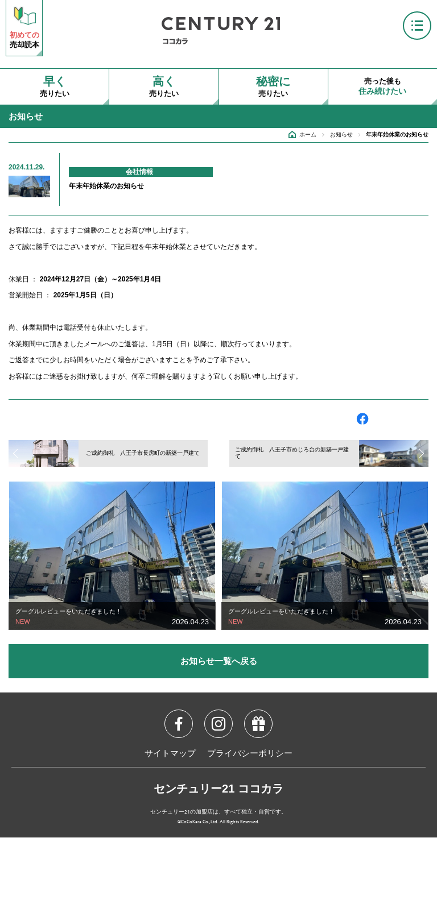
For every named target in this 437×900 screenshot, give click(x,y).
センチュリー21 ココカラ (218, 788)
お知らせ (341, 134)
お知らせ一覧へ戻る (218, 661)
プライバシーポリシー (249, 754)
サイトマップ (170, 754)
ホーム (307, 134)
